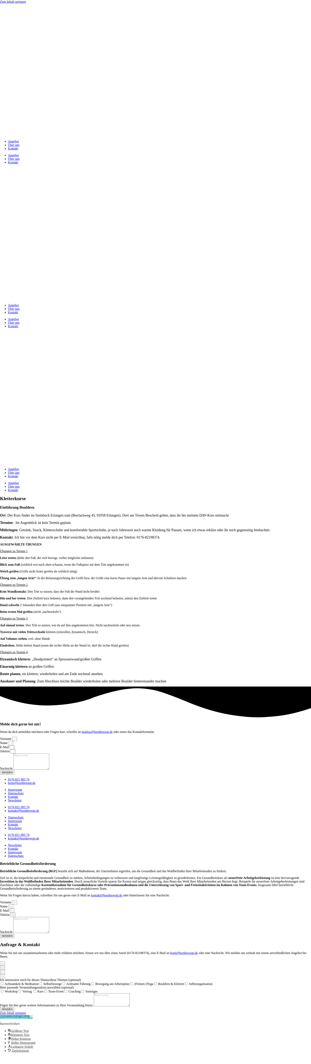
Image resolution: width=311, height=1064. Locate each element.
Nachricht (6, 771)
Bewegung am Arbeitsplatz (112, 989)
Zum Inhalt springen (13, 1)
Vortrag (27, 997)
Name (4, 743)
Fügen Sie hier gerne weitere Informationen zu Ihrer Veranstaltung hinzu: (47, 1013)
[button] (155, 551)
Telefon (5, 751)
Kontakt (13, 148)
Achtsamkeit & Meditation (22, 989)
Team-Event (56, 997)
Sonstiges (91, 997)
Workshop (11, 997)
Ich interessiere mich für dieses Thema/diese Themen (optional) (40, 986)
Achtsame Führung (78, 989)
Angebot (13, 141)
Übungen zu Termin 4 (14, 652)
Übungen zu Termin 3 (14, 618)
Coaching (74, 997)
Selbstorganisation (200, 989)
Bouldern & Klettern (171, 989)
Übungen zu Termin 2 (14, 584)
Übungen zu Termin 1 (14, 551)
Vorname (6, 738)
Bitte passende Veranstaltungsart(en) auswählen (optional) (37, 993)
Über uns (13, 145)
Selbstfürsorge (52, 989)
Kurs (40, 997)
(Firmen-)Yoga (143, 989)
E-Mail (5, 747)
